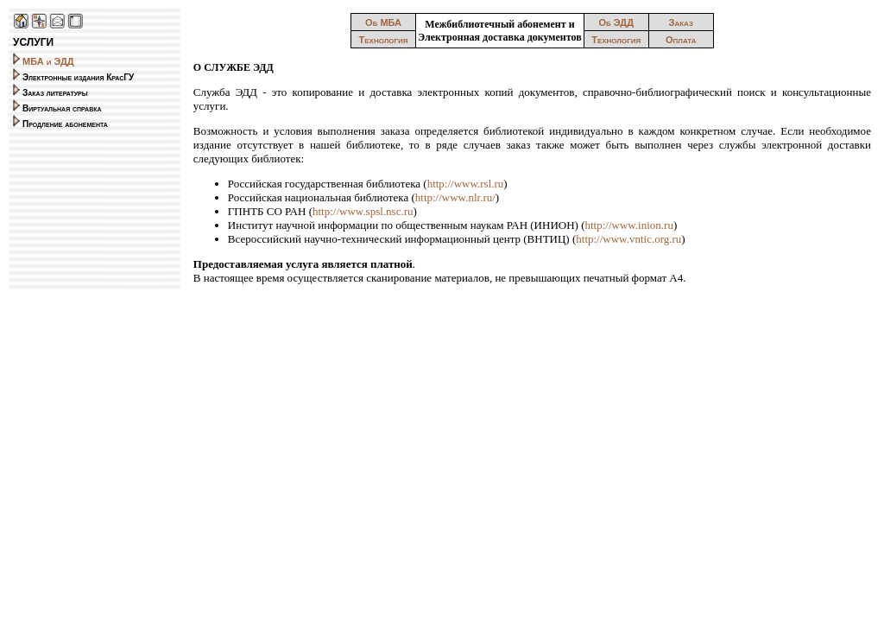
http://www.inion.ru (628, 225)
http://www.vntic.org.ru (628, 238)
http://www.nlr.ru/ (455, 197)
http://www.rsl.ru (465, 183)
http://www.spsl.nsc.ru (363, 211)
